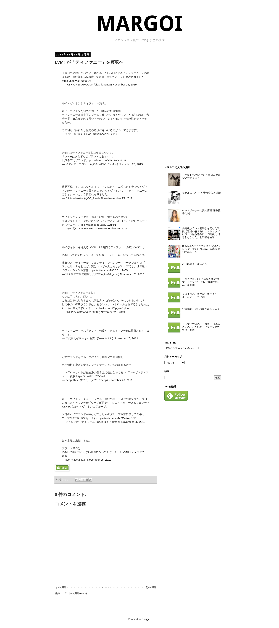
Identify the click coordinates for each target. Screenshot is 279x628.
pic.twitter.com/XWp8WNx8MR (108, 160)
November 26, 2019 (113, 311)
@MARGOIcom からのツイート (182, 348)
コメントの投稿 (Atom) (74, 593)
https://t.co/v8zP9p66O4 (76, 80)
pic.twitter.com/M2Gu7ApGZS (118, 418)
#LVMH (124, 451)
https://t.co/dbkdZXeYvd (90, 376)
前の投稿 (151, 587)
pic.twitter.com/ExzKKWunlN (98, 224)
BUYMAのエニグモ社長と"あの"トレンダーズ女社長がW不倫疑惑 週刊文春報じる (201, 249)
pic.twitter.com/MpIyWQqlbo (112, 308)
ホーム (105, 587)
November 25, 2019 (125, 84)
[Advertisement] (191, 106)
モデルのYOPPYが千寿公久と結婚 (201, 192)
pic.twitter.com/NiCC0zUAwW (110, 270)
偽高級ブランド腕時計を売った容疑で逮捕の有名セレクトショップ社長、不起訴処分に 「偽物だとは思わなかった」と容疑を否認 (201, 233)
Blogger (146, 619)
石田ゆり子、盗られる (194, 264)
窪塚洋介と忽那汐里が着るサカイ (201, 309)
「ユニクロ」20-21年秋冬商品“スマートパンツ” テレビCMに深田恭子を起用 (200, 282)
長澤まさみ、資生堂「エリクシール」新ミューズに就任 (201, 295)
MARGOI (139, 23)
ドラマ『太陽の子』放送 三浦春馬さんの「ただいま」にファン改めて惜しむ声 (201, 327)
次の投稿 (61, 587)
